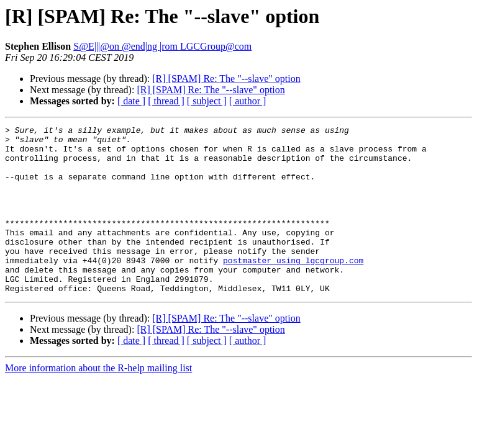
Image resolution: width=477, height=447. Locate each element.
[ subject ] (207, 101)
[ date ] (131, 101)
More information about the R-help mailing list (98, 401)
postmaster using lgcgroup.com (293, 288)
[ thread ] (166, 101)
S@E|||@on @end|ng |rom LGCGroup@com (162, 46)
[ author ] (247, 101)
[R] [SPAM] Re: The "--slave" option (226, 78)
